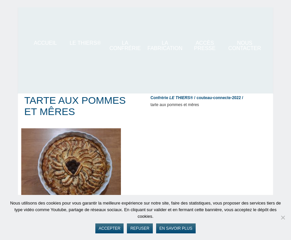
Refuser (139, 228)
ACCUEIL (45, 43)
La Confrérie (125, 45)
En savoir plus (175, 228)
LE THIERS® (85, 43)
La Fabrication (165, 45)
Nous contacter (244, 45)
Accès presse (205, 45)
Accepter (109, 228)
